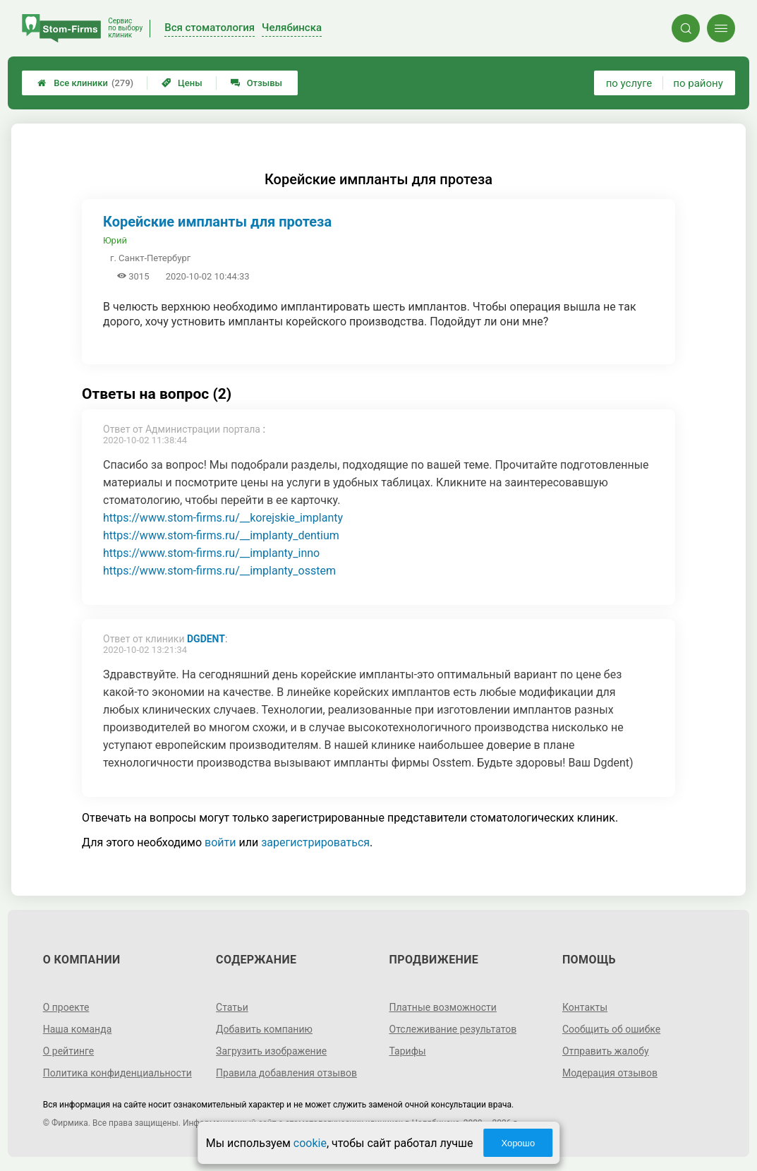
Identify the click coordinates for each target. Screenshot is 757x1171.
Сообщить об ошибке (611, 1029)
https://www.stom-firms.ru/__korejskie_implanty (223, 517)
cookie (310, 1143)
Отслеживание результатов (453, 1029)
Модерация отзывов (610, 1073)
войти (220, 842)
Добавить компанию (264, 1029)
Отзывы (256, 83)
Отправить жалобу (605, 1051)
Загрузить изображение (271, 1051)
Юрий (115, 240)
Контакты (584, 1007)
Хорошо (518, 1143)
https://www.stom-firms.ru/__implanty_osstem (219, 570)
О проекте (66, 1007)
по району (697, 83)
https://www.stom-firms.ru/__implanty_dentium (221, 535)
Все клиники (85, 83)
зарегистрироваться (315, 842)
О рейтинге (69, 1051)
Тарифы (407, 1051)
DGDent (206, 638)
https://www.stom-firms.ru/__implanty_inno (211, 553)
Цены (182, 83)
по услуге (629, 83)
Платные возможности (443, 1007)
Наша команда (77, 1029)
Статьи (232, 1007)
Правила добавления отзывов (286, 1073)
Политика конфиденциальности (117, 1073)
